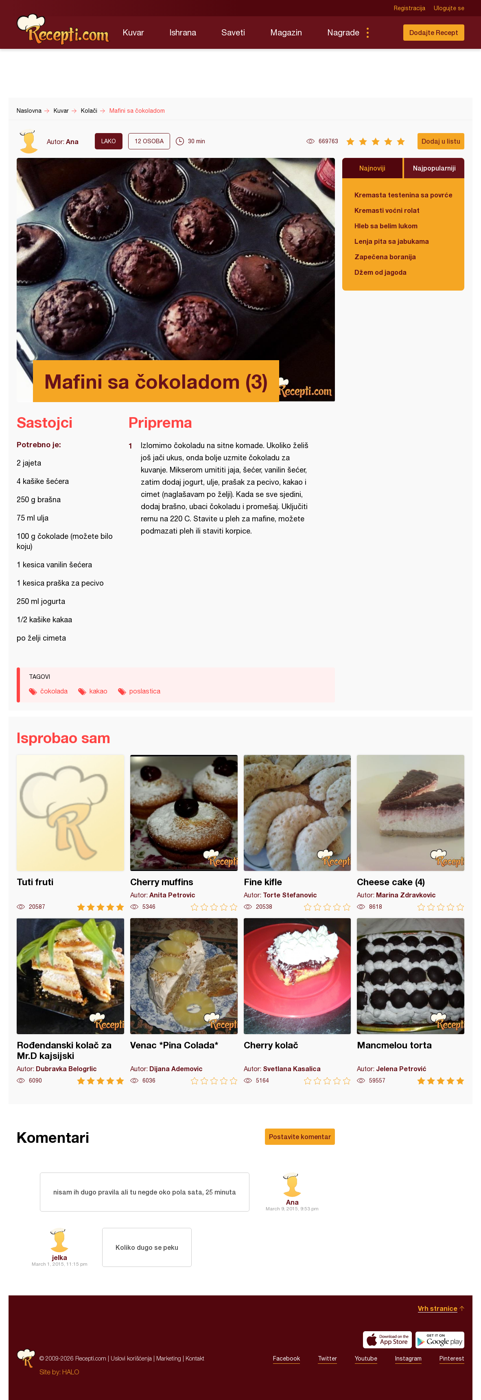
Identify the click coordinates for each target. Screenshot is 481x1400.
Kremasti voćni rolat (387, 210)
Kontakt (195, 1358)
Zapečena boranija (385, 256)
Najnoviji (372, 168)
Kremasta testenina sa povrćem (403, 195)
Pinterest (451, 1358)
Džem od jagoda (380, 272)
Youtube (366, 1358)
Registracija (409, 8)
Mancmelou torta (410, 1001)
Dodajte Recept (433, 32)
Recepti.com (63, 29)
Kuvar (133, 32)
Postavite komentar (300, 1136)
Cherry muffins (184, 833)
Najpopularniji (434, 168)
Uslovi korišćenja (131, 1358)
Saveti (233, 32)
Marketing (168, 1358)
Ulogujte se (449, 8)
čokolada (54, 691)
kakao (98, 691)
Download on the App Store (387, 1339)
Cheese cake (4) (410, 833)
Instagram (408, 1358)
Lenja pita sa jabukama (391, 241)
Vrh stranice (437, 1308)
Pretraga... (383, 32)
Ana (72, 141)
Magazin (286, 32)
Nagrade (343, 32)
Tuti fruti (70, 833)
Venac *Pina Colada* (184, 1001)
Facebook (286, 1358)
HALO (70, 1372)
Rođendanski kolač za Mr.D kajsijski (70, 1001)
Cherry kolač (297, 1001)
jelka (59, 1257)
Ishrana (182, 32)
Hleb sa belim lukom (386, 226)
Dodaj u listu (441, 141)
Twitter (327, 1358)
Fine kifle (297, 833)
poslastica (144, 691)
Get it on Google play (439, 1339)
